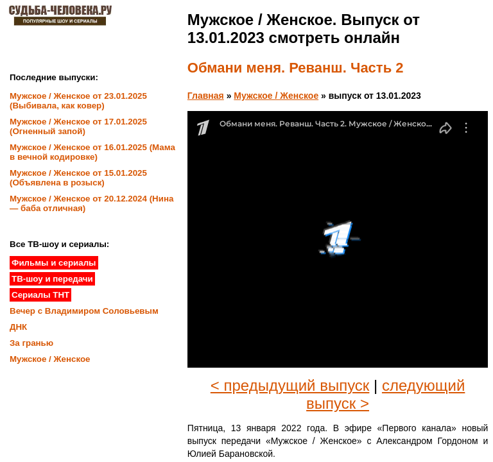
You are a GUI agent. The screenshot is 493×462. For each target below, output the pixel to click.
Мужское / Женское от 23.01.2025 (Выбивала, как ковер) (78, 100)
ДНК (18, 327)
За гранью (31, 343)
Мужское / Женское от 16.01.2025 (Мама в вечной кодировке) (92, 152)
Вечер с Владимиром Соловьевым (84, 311)
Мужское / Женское (276, 95)
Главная (205, 95)
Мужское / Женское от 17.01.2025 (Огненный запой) (78, 126)
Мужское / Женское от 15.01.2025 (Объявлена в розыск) (78, 177)
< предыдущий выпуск (290, 385)
